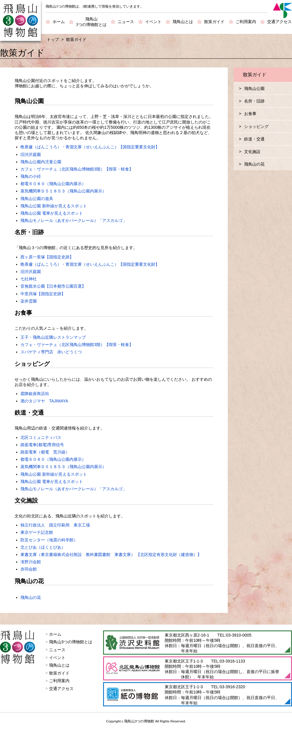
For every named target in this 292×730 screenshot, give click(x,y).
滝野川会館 (30, 561)
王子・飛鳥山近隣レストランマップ (53, 337)
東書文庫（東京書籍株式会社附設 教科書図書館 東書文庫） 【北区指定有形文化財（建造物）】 (110, 554)
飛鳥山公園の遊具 (36, 198)
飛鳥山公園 (254, 88)
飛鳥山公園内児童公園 (40, 161)
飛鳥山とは (183, 22)
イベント (153, 22)
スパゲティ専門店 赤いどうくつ (51, 352)
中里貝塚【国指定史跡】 (42, 293)
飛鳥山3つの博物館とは (70, 641)
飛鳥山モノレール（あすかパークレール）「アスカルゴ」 (73, 220)
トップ (53, 39)
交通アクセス (279, 22)
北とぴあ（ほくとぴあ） (42, 547)
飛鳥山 (91, 22)
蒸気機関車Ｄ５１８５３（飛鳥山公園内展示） (63, 191)
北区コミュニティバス (40, 437)
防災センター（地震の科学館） (49, 540)
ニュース (126, 22)
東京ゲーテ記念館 (36, 532)
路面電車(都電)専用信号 (42, 444)
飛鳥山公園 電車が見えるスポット (51, 213)
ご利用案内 (246, 22)
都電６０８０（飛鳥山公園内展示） (53, 183)
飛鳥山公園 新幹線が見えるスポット (53, 206)
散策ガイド (214, 22)
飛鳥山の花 (30, 597)
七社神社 (28, 279)
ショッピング (256, 126)
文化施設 (252, 151)
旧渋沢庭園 (30, 154)
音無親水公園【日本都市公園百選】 (53, 286)
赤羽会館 (28, 569)
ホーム (59, 22)
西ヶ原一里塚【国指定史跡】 (47, 257)
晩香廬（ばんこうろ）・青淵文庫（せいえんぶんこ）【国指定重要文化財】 (89, 147)
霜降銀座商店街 (34, 393)
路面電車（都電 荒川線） (44, 452)
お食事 (250, 113)
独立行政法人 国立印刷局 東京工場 (55, 525)
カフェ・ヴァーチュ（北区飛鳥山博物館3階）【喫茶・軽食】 (76, 169)
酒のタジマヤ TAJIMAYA (44, 401)
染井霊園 (28, 301)
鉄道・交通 (254, 139)
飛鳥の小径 (30, 176)
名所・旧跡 (254, 101)
